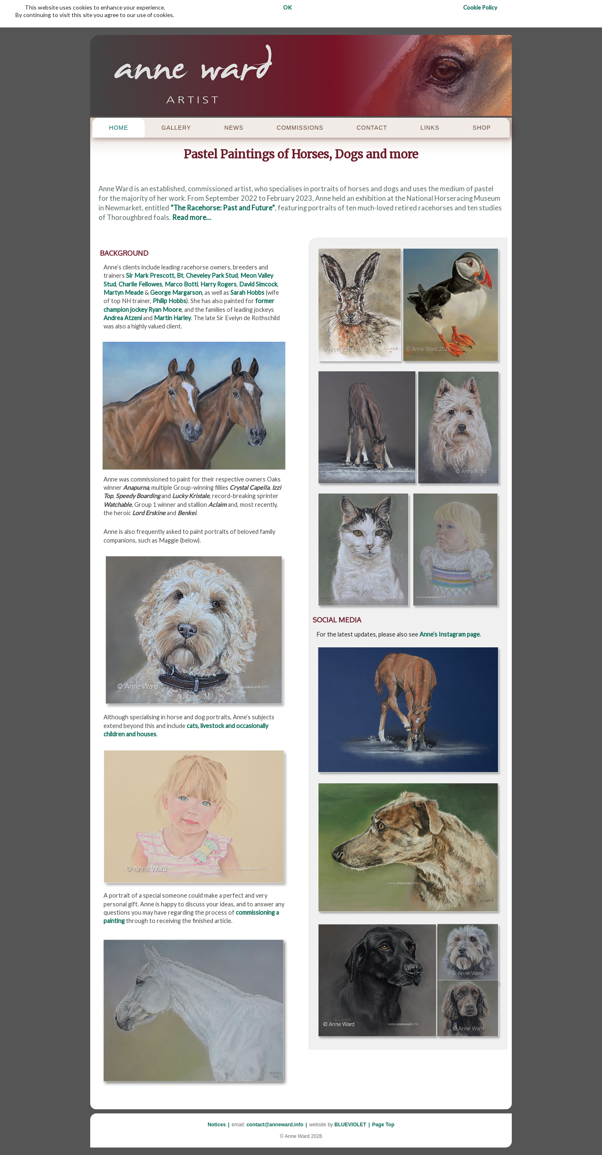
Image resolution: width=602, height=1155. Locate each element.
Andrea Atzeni (123, 317)
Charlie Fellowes (140, 284)
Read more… (191, 217)
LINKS (429, 127)
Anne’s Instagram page (449, 634)
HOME (118, 127)
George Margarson (176, 292)
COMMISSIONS (300, 127)
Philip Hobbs (169, 300)
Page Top (383, 1125)
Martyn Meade (123, 292)
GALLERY (176, 127)
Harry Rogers (218, 284)
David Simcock (258, 284)
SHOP (482, 127)
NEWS (234, 127)
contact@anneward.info (275, 1125)
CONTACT (372, 127)
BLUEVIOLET (350, 1125)
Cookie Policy (480, 7)
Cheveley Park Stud (212, 275)
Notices (216, 1125)
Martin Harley (172, 317)
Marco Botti (181, 284)
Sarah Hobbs (247, 292)
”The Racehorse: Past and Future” (222, 208)
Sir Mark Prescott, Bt (154, 275)
